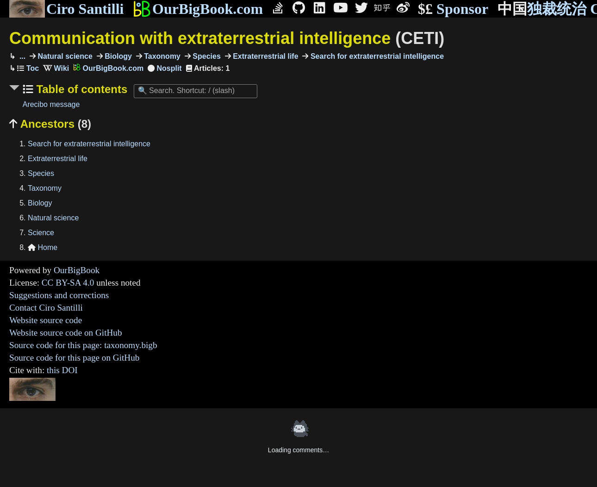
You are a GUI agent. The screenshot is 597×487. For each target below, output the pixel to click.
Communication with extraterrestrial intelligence (226, 38)
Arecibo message (51, 104)
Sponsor (453, 9)
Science (41, 233)
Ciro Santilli (66, 9)
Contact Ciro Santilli (46, 307)
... (21, 56)
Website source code (45, 320)
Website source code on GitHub (65, 332)
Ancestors (50, 124)
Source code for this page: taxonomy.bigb (83, 345)
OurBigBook (77, 270)
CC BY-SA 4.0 (68, 282)
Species (206, 56)
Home (42, 247)
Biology (117, 56)
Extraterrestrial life (264, 56)
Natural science (64, 56)
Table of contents (80, 89)
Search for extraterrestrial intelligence (376, 56)
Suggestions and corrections (59, 295)
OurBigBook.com (198, 9)
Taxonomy (161, 56)
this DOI (62, 370)
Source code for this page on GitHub (74, 357)
